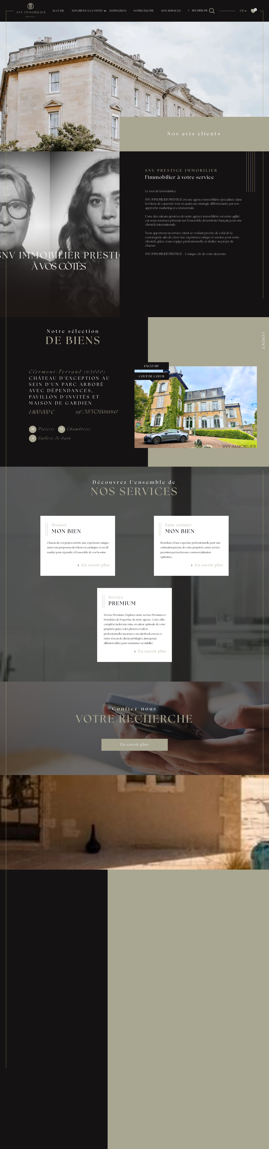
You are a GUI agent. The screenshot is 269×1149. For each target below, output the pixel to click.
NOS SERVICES (171, 11)
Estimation (118, 11)
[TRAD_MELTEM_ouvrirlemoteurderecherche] (203, 11)
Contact (263, 340)
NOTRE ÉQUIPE (144, 11)
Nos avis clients (194, 134)
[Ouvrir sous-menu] (104, 10)
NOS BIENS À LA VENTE (87, 11)
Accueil (58, 11)
